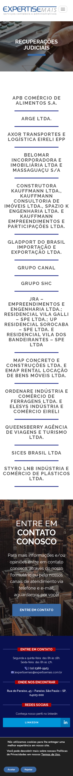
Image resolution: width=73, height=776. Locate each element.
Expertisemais (30, 10)
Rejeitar (29, 769)
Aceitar (11, 769)
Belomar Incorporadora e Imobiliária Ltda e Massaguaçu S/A (36, 162)
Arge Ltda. (36, 118)
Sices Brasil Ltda (37, 453)
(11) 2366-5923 (39, 668)
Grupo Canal (37, 268)
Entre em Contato (36, 610)
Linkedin (32, 722)
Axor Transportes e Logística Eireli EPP (37, 137)
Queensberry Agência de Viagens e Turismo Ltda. (36, 432)
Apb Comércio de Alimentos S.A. (36, 100)
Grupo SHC (36, 283)
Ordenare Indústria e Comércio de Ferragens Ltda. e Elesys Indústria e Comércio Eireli (36, 401)
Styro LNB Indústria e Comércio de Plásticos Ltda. (36, 473)
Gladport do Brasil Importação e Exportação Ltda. (36, 247)
